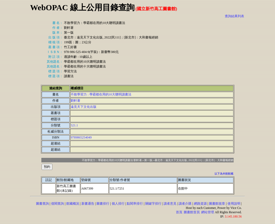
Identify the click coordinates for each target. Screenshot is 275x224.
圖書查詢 (42, 203)
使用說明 (233, 203)
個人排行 (118, 203)
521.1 (74, 125)
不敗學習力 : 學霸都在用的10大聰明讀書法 (101, 94)
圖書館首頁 (192, 212)
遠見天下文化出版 (83, 107)
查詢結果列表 (234, 16)
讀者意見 (170, 203)
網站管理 (207, 212)
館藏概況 (72, 203)
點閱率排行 (135, 203)
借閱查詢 (57, 203)
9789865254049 (81, 137)
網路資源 (200, 203)
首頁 (179, 212)
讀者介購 (185, 203)
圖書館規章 (217, 203)
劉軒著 (75, 100)
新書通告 (87, 203)
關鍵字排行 (153, 203)
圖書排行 (102, 203)
